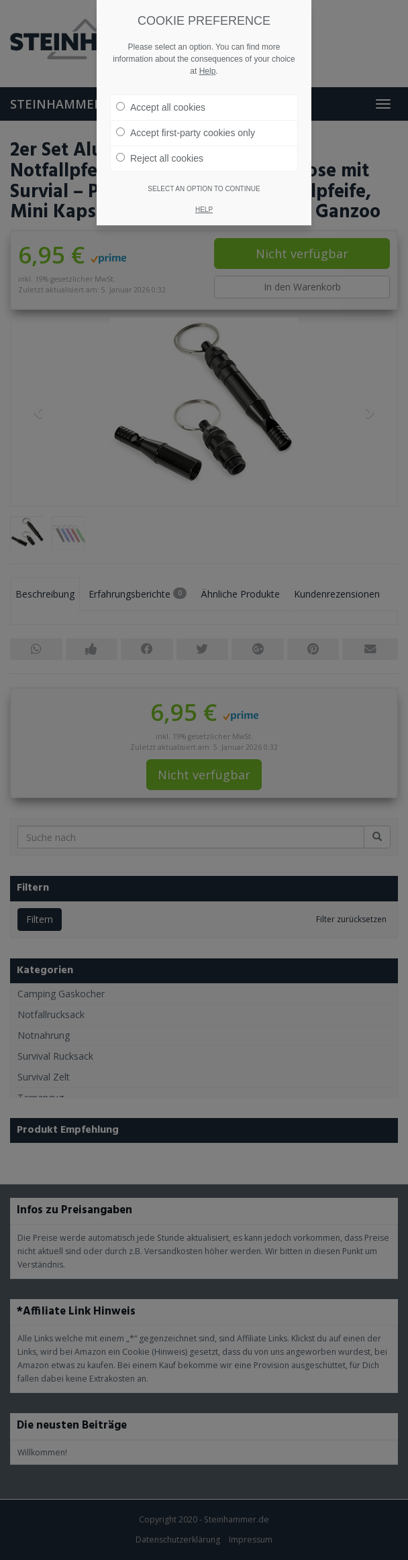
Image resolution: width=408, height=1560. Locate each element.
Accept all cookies (160, 92)
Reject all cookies (159, 142)
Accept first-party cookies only (185, 117)
